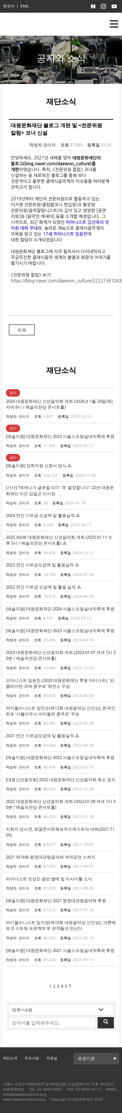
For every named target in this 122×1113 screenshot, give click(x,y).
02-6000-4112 (88, 1089)
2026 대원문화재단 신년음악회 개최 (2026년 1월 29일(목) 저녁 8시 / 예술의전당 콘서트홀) (59, 404)
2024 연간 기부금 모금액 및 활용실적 (41, 515)
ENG (24, 6)
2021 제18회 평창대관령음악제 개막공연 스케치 (50, 857)
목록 (21, 330)
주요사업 (32, 1057)
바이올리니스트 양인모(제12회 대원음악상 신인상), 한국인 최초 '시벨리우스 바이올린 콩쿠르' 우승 (60, 711)
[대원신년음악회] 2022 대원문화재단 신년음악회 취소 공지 (60, 779)
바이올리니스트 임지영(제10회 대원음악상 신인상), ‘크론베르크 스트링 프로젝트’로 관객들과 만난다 (61, 925)
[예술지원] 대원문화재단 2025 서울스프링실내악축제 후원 (60, 436)
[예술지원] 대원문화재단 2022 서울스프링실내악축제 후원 (60, 757)
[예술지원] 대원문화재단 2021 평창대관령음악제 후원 (56, 900)
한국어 (9, 6)
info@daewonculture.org (24, 1094)
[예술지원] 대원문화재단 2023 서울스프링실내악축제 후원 (60, 630)
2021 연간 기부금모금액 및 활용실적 (40, 736)
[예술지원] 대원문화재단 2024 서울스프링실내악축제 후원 (60, 609)
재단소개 (10, 1057)
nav (114, 24)
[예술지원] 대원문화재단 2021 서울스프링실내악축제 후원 (60, 950)
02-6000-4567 (49, 1089)
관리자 (49, 145)
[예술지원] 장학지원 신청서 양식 (36, 465)
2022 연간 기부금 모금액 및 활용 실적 (41, 587)
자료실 (52, 1057)
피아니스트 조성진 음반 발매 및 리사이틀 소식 (49, 879)
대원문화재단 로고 (32, 24)
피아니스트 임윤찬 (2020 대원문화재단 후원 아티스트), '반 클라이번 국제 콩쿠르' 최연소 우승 (60, 683)
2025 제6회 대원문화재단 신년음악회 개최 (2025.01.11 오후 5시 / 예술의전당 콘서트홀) (59, 540)
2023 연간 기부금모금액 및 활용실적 (40, 565)
